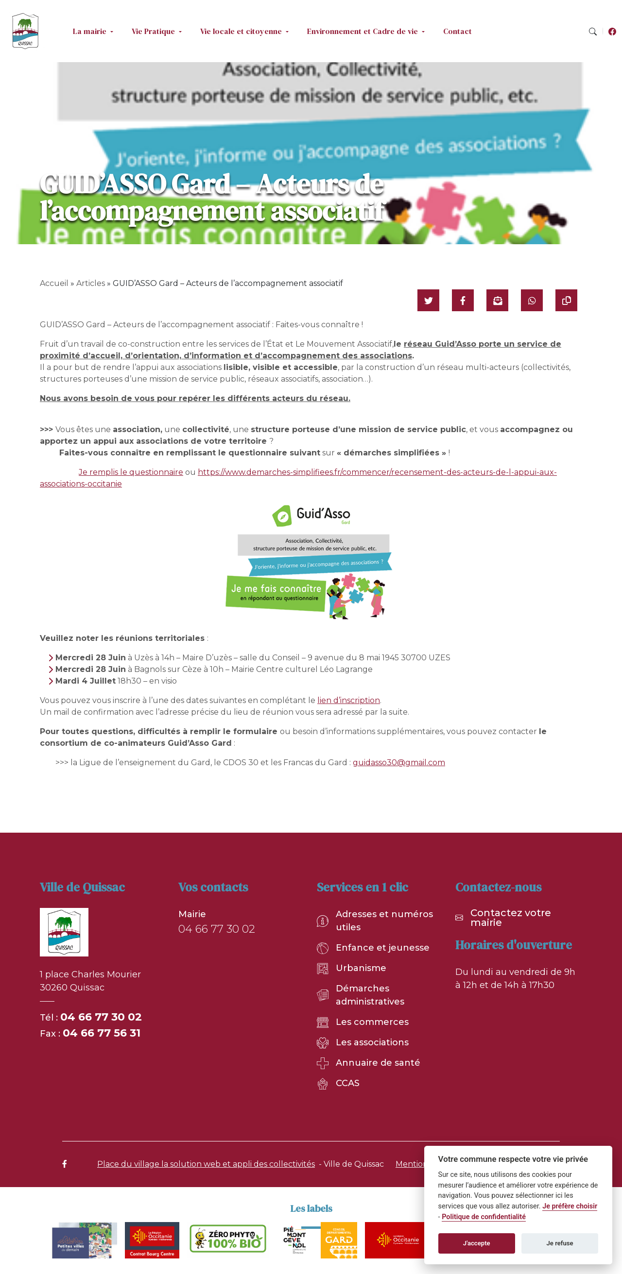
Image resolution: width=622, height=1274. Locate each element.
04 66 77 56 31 (101, 1032)
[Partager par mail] (497, 300)
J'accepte (476, 1243)
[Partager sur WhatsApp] (532, 300)
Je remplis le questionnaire (131, 472)
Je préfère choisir (569, 1206)
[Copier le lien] (566, 300)
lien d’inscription (348, 700)
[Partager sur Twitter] (428, 300)
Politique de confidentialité (484, 1217)
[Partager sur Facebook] (463, 300)
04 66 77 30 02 (101, 1016)
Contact (457, 31)
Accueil (54, 283)
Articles (90, 283)
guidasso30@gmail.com (399, 762)
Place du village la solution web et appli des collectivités (206, 1164)
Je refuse (560, 1243)
